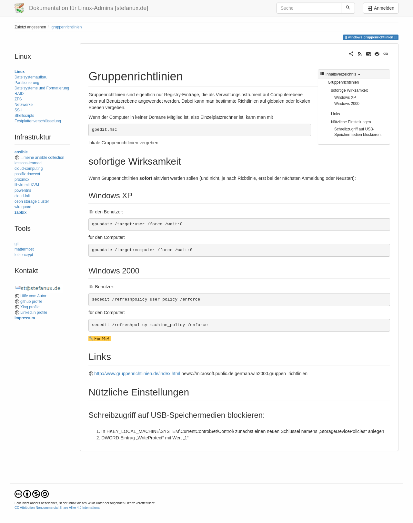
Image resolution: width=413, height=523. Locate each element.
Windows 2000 (346, 103)
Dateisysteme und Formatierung (42, 88)
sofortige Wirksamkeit (349, 90)
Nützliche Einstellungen (351, 122)
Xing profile (30, 307)
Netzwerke (24, 104)
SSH (18, 110)
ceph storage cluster (32, 201)
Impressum (25, 318)
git (17, 243)
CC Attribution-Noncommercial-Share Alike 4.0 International (57, 507)
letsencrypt (24, 254)
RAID (19, 93)
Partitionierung (27, 82)
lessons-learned (28, 163)
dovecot (33, 174)
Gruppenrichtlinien (343, 82)
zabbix (20, 212)
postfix (20, 174)
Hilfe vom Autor (33, 296)
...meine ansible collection (42, 157)
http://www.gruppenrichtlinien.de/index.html (137, 373)
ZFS (18, 99)
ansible (21, 152)
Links (335, 114)
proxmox (22, 179)
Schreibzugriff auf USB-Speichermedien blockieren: (358, 132)
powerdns (23, 190)
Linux (20, 71)
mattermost (24, 249)
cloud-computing (29, 168)
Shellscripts (24, 115)
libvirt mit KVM (27, 185)
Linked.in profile (33, 312)
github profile (31, 301)
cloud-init (22, 196)
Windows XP (345, 97)
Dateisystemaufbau (31, 77)
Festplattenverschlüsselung (38, 121)
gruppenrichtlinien (66, 27)
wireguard (23, 207)
